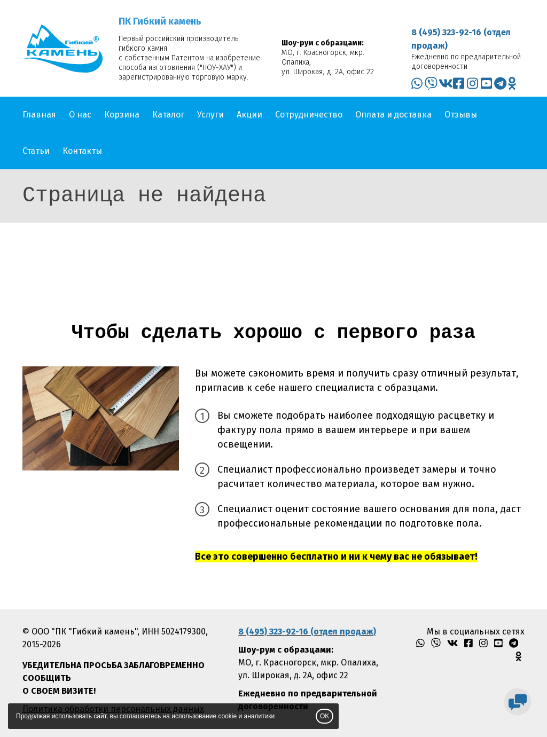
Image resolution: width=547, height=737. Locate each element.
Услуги (210, 114)
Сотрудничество (308, 114)
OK (324, 716)
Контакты (82, 151)
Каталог (168, 114)
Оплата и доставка (393, 114)
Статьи (36, 151)
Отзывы (460, 114)
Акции (249, 114)
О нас (80, 114)
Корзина (121, 114)
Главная (39, 114)
